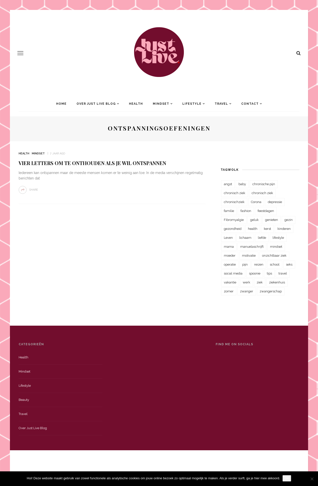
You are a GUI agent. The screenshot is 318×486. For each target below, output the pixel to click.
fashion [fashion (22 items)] (245, 211)
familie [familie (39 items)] (229, 211)
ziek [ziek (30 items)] (260, 282)
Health (136, 103)
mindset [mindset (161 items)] (276, 246)
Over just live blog (33, 428)
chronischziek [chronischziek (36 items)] (234, 202)
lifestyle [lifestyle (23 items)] (278, 238)
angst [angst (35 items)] (228, 184)
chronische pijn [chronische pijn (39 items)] (263, 184)
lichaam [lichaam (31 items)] (245, 238)
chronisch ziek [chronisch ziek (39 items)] (262, 193)
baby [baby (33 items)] (242, 184)
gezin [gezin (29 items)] (288, 220)
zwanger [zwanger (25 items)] (246, 291)
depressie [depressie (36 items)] (275, 202)
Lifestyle (191, 103)
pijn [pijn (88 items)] (245, 264)
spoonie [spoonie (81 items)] (254, 273)
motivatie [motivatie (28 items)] (249, 255)
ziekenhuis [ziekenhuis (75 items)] (277, 282)
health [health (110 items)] (252, 229)
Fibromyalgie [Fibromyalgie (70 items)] (234, 220)
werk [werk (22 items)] (246, 282)
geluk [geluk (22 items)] (254, 220)
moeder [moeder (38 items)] (230, 255)
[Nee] (311, 478)
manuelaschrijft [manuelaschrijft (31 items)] (252, 246)
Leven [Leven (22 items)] (228, 238)
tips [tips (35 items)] (269, 273)
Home (61, 103)
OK (286, 478)
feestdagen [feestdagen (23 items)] (266, 211)
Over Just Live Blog (96, 103)
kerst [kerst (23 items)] (267, 229)
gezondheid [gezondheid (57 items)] (232, 229)
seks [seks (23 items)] (289, 264)
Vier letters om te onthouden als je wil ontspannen (92, 163)
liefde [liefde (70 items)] (262, 238)
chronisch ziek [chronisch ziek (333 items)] (234, 193)
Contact (250, 103)
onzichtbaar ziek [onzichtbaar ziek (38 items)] (274, 255)
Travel (221, 103)
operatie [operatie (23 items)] (230, 264)
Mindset (161, 103)
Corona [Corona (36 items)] (256, 202)
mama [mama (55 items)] (229, 246)
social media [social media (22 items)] (233, 273)
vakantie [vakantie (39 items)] (230, 282)
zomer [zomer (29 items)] (229, 291)
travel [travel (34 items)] (282, 273)
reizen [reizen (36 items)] (258, 264)
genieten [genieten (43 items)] (271, 220)
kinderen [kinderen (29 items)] (284, 229)
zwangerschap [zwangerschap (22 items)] (271, 291)
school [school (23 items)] (274, 264)
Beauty (24, 400)
